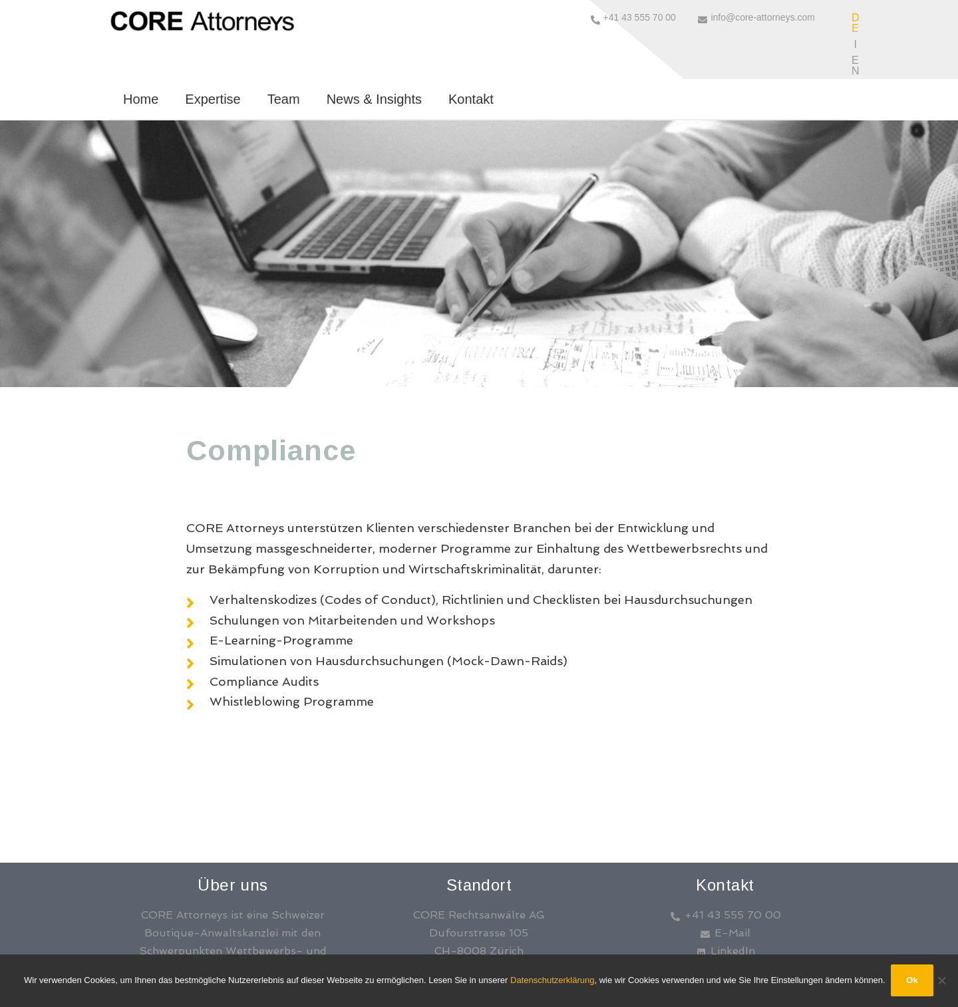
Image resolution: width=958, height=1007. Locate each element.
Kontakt (471, 51)
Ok (913, 981)
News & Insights (374, 51)
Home (140, 51)
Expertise (212, 51)
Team (283, 51)
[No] (941, 981)
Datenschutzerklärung (552, 981)
